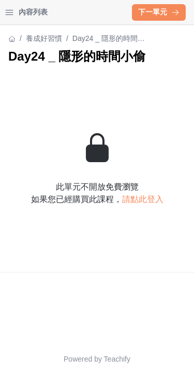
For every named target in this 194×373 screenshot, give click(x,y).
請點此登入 (142, 199)
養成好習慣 (44, 38)
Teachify (117, 359)
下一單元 (159, 12)
